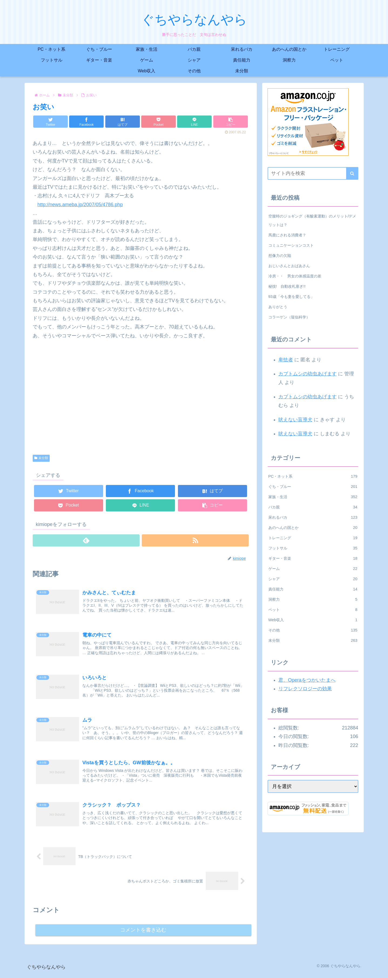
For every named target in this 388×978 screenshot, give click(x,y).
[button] (352, 173)
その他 (312, 630)
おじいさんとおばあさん (289, 266)
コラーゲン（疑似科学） (289, 317)
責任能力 (312, 589)
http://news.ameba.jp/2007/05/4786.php (80, 204)
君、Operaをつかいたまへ (307, 680)
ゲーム (312, 568)
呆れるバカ (312, 517)
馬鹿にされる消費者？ (287, 235)
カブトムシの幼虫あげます (307, 373)
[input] (313, 173)
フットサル (312, 548)
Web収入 (312, 620)
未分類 (41, 458)
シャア (312, 579)
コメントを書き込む (143, 934)
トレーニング (312, 538)
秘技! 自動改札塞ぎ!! (287, 286)
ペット (312, 609)
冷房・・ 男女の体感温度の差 (294, 276)
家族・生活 (312, 497)
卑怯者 (285, 359)
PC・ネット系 (312, 476)
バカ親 (312, 507)
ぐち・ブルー (312, 486)
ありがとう (277, 307)
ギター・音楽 (312, 558)
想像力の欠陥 (279, 255)
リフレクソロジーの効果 (305, 688)
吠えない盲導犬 (295, 419)
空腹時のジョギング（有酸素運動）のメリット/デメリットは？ (312, 220)
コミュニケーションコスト (291, 245)
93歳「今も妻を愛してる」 (291, 296)
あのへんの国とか (312, 527)
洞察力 (312, 599)
